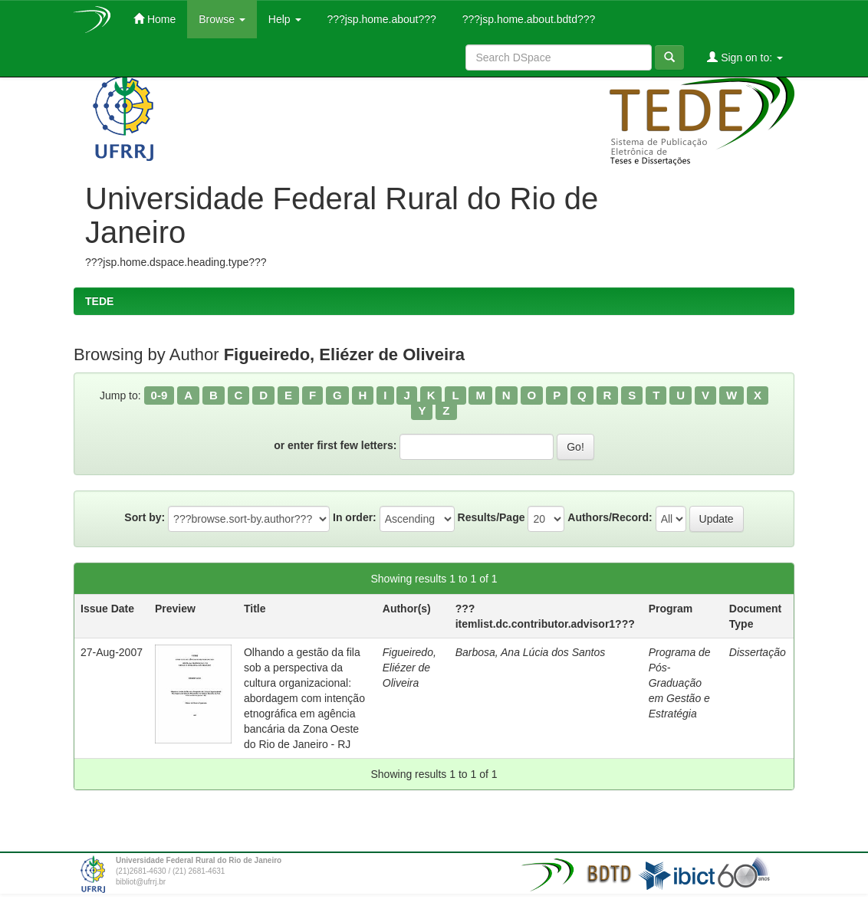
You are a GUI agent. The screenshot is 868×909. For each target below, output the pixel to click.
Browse (222, 19)
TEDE (99, 301)
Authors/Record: (609, 517)
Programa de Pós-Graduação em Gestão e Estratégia (680, 683)
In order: (354, 517)
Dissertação (757, 652)
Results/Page (491, 517)
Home (154, 18)
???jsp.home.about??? (380, 19)
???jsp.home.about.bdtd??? (527, 19)
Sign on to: (745, 57)
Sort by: (144, 517)
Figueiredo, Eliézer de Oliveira (409, 667)
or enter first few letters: (335, 445)
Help (284, 19)
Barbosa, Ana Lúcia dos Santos (530, 652)
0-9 (159, 395)
